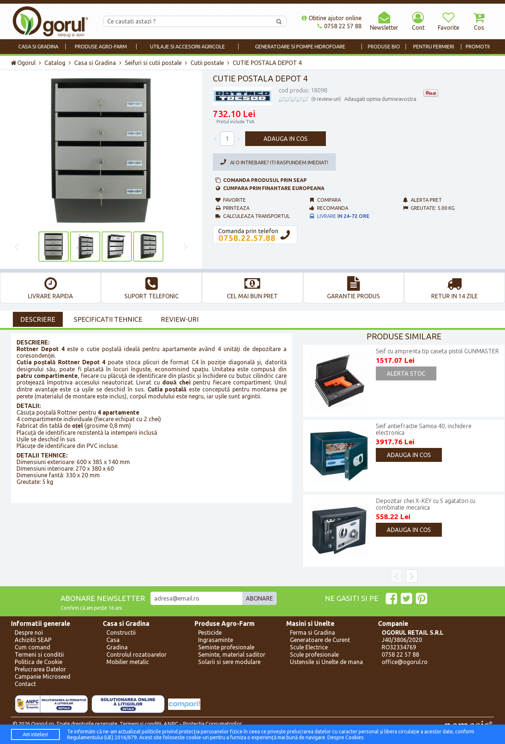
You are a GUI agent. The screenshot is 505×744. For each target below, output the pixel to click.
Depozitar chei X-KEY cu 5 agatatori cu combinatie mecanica (425, 504)
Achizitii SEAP (33, 640)
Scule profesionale (314, 654)
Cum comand (32, 647)
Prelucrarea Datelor (40, 669)
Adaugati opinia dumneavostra (380, 99)
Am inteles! (35, 734)
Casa (113, 640)
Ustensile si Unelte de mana (326, 662)
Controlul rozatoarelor (136, 654)
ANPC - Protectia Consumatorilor (203, 724)
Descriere (37, 319)
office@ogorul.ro (405, 662)
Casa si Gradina (95, 62)
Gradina (117, 647)
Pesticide (210, 632)
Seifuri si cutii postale (153, 62)
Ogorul (23, 62)
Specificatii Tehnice (108, 319)
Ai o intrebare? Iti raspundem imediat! (272, 162)
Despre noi (29, 632)
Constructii (121, 632)
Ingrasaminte (215, 640)
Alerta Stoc (406, 373)
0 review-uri (326, 99)
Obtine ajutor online (332, 18)
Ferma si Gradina (312, 632)
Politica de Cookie (38, 662)
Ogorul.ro (42, 724)
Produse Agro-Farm (225, 623)
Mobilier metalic (127, 662)
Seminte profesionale (226, 647)
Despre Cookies (345, 737)
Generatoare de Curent (320, 640)
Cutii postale (207, 62)
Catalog (54, 62)
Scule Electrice (309, 647)
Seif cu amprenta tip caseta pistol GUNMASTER (437, 351)
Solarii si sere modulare (229, 662)
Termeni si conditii (39, 654)
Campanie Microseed (42, 676)
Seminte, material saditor (231, 654)
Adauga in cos (286, 138)
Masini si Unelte (310, 623)
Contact (25, 684)
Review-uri (180, 319)
